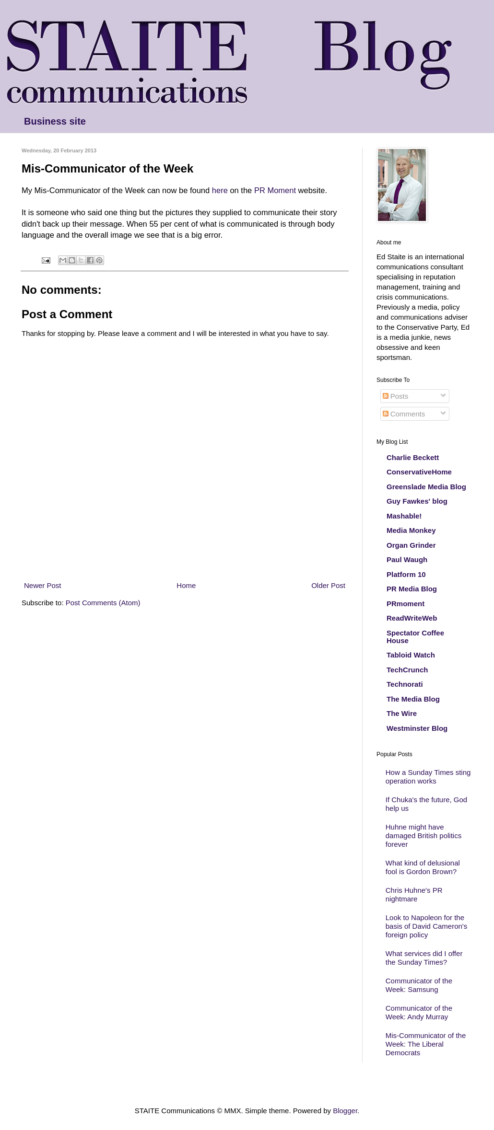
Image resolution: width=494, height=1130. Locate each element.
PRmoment (405, 604)
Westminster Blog (417, 728)
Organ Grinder (411, 545)
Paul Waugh (407, 559)
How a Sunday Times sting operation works (428, 776)
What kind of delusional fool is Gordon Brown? (423, 867)
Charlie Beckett (413, 457)
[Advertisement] (184, 562)
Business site (55, 121)
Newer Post (42, 585)
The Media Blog (413, 699)
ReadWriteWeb (412, 618)
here (220, 190)
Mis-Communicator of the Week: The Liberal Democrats (426, 1044)
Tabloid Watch (411, 655)
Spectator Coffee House (415, 637)
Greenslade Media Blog (426, 487)
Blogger (345, 1111)
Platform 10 (406, 574)
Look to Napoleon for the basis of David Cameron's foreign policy (426, 926)
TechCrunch (407, 670)
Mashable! (404, 516)
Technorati (405, 684)
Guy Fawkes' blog (417, 501)
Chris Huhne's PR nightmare (414, 894)
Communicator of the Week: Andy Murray (419, 1012)
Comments (404, 414)
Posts (396, 396)
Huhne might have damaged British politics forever (423, 835)
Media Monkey (411, 530)
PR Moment (276, 190)
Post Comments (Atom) (103, 603)
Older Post (328, 585)
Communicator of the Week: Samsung (419, 985)
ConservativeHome (419, 472)
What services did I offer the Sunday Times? (424, 957)
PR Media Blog (412, 589)
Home (186, 585)
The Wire (402, 713)
